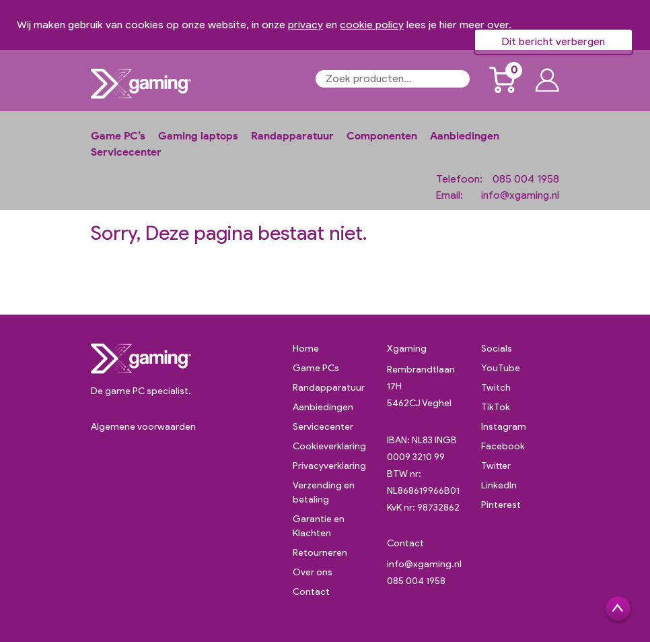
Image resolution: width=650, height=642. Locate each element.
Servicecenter (126, 152)
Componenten (382, 135)
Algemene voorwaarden (143, 426)
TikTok (495, 407)
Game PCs (316, 368)
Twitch (496, 387)
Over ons (312, 572)
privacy (305, 24)
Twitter (496, 466)
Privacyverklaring (329, 466)
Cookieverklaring (329, 446)
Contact (311, 592)
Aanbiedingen (464, 135)
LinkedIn (499, 485)
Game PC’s (118, 135)
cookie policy (372, 24)
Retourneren (320, 552)
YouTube (500, 368)
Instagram (503, 426)
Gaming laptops (198, 135)
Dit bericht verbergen (553, 41)
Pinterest (501, 505)
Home (306, 348)
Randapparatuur (292, 135)
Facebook (503, 446)
